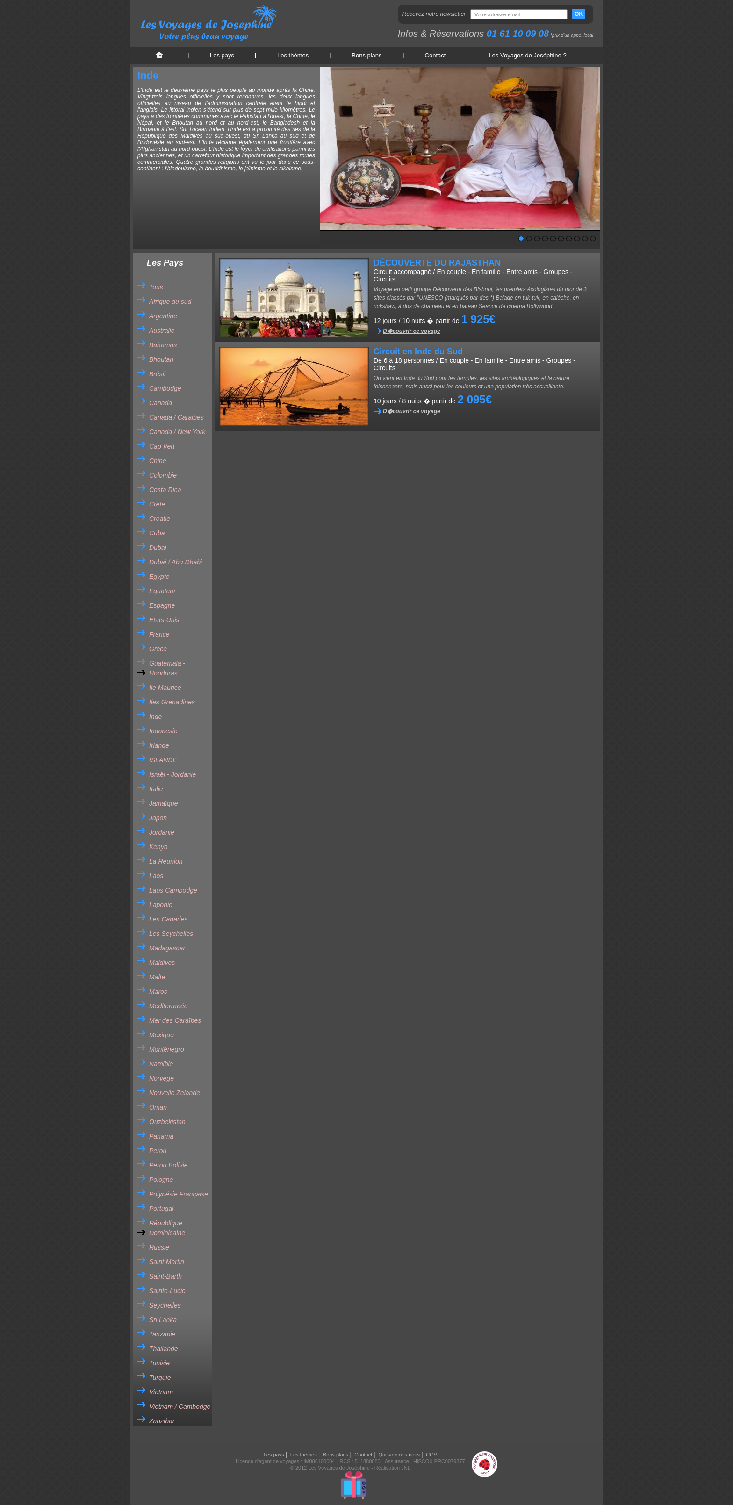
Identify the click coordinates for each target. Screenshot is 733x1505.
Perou (157, 1150)
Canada (160, 403)
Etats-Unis (164, 620)
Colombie (163, 475)
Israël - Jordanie (172, 774)
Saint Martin (166, 1262)
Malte (157, 977)
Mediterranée (168, 1006)
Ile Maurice (165, 687)
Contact (435, 55)
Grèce (158, 649)
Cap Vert (162, 446)
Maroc (158, 991)
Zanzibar (161, 1421)
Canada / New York (177, 432)
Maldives (162, 962)
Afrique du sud (170, 301)
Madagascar (167, 948)
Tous (156, 287)
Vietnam (161, 1392)
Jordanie (161, 832)
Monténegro (166, 1049)
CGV (431, 1454)
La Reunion (166, 861)
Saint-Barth (165, 1276)
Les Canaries (168, 919)
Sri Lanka (163, 1319)
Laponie (160, 904)
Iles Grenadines (172, 702)
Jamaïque (163, 803)
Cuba (157, 533)
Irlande (159, 745)
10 (593, 238)
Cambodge (165, 388)
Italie (156, 789)
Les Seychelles (171, 933)
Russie (159, 1247)
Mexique (161, 1035)
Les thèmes (293, 55)
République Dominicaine (167, 1228)
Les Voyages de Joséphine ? (527, 55)
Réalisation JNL (392, 1467)
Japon (158, 818)
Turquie (160, 1377)
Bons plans (366, 55)
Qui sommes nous (399, 1454)
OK (579, 14)
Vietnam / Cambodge (179, 1406)
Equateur (162, 591)
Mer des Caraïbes (175, 1020)
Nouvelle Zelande (174, 1093)
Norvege (161, 1078)
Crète (157, 504)
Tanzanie (162, 1334)
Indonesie (163, 731)
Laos (156, 875)
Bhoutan (161, 359)
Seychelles (165, 1305)
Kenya (158, 847)
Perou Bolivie (168, 1165)
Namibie (161, 1064)
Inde (155, 716)
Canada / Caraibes (176, 417)
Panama (161, 1136)
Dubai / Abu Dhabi (175, 562)
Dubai (157, 547)
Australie (161, 330)
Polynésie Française (178, 1194)
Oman (158, 1107)
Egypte (159, 576)
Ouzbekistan (167, 1121)
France (159, 634)
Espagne (162, 605)
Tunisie (159, 1363)
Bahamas (163, 345)
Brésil (157, 374)
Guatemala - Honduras (167, 668)
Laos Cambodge (173, 890)
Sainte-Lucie (167, 1290)
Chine (157, 460)
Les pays (222, 55)
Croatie (159, 518)
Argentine (163, 316)
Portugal (161, 1208)
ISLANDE (163, 760)
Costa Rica (165, 489)
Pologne (161, 1179)
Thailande (163, 1348)
